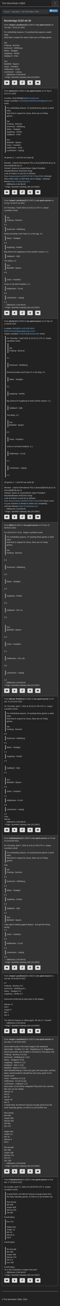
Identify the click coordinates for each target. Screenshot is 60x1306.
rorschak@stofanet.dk (29, 334)
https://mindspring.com (20, 181)
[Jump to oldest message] (6, 82)
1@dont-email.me (30, 98)
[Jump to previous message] (14, 82)
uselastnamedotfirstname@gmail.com (35, 101)
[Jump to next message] (30, 82)
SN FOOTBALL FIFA (30, 12)
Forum (6, 12)
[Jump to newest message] (37, 82)
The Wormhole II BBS (13, 3)
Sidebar (53, 11)
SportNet (15, 12)
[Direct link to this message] (22, 82)
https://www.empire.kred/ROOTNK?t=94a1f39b (23, 176)
